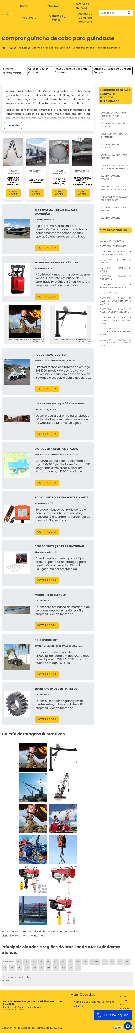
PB (34, 967)
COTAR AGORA (13, 192)
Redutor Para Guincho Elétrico (113, 125)
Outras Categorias (113, 230)
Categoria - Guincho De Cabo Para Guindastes (115, 253)
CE (85, 961)
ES (34, 961)
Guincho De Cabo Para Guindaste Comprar (112, 70)
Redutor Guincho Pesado (110, 177)
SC (55, 961)
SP (41, 961)
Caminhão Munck (59, 18)
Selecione (8, 961)
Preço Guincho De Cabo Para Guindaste (71, 70)
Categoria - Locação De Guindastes (115, 278)
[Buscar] (129, 12)
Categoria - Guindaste (112, 240)
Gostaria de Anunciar (81, 6)
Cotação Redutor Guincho (38, 70)
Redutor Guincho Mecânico (110, 219)
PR (48, 961)
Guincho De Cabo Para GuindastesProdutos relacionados (114, 95)
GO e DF (95, 961)
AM (104, 961)
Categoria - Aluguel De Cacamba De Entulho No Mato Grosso (115, 342)
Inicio (123, 996)
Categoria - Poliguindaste (113, 246)
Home (24, 6)
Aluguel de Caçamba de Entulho (88, 18)
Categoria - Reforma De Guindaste (115, 261)
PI (41, 967)
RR (63, 967)
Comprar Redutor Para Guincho (114, 156)
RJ (19, 961)
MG (26, 961)
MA (11, 967)
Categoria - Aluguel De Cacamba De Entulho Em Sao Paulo (115, 331)
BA (77, 961)
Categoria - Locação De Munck (115, 269)
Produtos (29, 18)
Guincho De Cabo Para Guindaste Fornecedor (113, 188)
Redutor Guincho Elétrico (110, 146)
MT (19, 967)
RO (55, 967)
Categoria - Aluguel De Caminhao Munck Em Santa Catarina (115, 301)
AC (119, 961)
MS (27, 967)
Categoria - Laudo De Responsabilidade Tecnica (115, 286)
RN (48, 967)
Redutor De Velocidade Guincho (113, 209)
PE (70, 961)
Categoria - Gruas (110, 292)
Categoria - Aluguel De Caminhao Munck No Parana (115, 311)
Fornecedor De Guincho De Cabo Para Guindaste (114, 167)
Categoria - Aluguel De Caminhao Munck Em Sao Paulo (115, 320)
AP (4, 967)
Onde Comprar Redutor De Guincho (114, 135)
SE (70, 967)
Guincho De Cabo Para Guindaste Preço (113, 114)
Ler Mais (13, 125)
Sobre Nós (52, 6)
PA (112, 961)
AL (127, 961)
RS (63, 961)
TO (77, 967)
